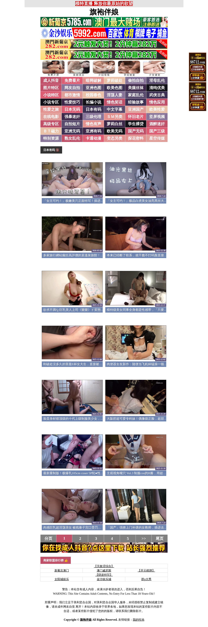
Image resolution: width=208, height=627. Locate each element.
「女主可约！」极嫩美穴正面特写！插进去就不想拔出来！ (84, 201)
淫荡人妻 (114, 95)
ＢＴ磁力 (51, 131)
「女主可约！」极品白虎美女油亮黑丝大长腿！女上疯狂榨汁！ (151, 201)
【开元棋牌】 (146, 570)
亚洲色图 (93, 88)
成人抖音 (51, 80)
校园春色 (93, 95)
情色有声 (93, 124)
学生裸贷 (136, 124)
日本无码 (72, 109)
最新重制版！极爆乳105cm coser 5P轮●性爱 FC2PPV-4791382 (85, 473)
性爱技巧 (72, 102)
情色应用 (157, 102)
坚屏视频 (157, 116)
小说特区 (51, 95)
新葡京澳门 (61, 570)
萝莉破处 (114, 80)
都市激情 (72, 95)
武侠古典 (157, 95)
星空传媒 (157, 138)
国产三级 (157, 131)
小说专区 (51, 102)
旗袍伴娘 (104, 12)
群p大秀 (146, 579)
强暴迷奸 (72, 116)
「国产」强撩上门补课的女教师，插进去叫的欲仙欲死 (145, 527)
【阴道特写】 (104, 574)
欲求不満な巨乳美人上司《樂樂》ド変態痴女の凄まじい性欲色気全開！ (94, 310)
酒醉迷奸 (157, 124)
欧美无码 (114, 131)
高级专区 (51, 124)
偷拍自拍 (136, 80)
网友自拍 (72, 88)
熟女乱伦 (72, 138)
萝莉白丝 (114, 124)
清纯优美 (157, 88)
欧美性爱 (157, 109)
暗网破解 (93, 80)
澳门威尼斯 (104, 570)
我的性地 (138, 619)
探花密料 (136, 138)
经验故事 (136, 102)
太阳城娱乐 (61, 579)
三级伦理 (93, 116)
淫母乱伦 (157, 80)
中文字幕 (114, 109)
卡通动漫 (93, 138)
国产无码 (136, 131)
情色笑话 (114, 102)
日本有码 (93, 109)
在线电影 (51, 116)
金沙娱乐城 (104, 579)
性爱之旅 (51, 109)
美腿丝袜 (136, 88)
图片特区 (51, 88)
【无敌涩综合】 (104, 566)
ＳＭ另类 (114, 116)
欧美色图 (114, 88)
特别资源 (51, 138)
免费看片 (72, 80)
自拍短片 (72, 124)
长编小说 (93, 102)
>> (144, 538)
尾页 (160, 538)
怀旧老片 (136, 116)
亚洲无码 (72, 131)
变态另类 (114, 138)
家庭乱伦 (136, 95)
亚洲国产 (136, 109)
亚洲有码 (93, 131)
